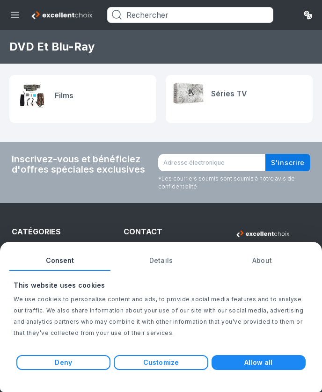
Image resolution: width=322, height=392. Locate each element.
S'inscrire (288, 163)
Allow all (258, 362)
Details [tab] (161, 260)
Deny (63, 362)
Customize (161, 362)
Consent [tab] (60, 260)
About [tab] (262, 260)
